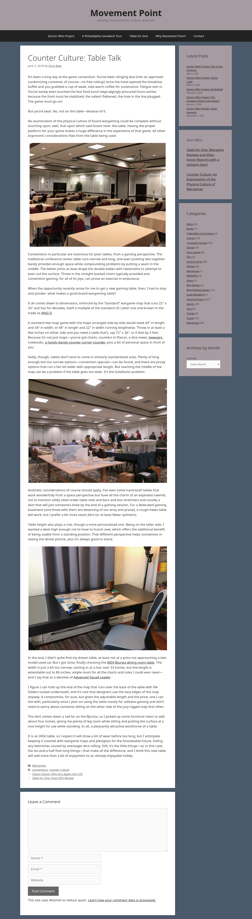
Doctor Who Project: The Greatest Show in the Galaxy (203, 99)
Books (190, 228)
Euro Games (194, 252)
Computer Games (197, 243)
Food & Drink (194, 261)
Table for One (139, 36)
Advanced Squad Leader (92, 677)
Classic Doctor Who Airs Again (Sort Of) (57, 774)
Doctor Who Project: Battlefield (205, 89)
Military (191, 266)
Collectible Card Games (200, 233)
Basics (190, 224)
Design (191, 247)
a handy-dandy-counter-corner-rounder (75, 342)
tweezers (155, 337)
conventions (40, 770)
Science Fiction (195, 299)
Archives (191, 358)
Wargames (39, 765)
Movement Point (126, 13)
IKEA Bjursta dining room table (130, 662)
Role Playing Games (198, 290)
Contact (199, 36)
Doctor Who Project (61, 36)
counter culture (59, 770)
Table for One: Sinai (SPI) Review (53, 778)
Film (189, 257)
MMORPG (192, 275)
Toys (189, 308)
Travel (190, 318)
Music (190, 280)
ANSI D (46, 313)
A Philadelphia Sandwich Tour (102, 36)
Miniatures (193, 271)
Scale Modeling (195, 294)
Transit (190, 313)
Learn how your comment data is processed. (122, 900)
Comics (191, 238)
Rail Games (193, 285)
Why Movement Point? (171, 36)
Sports (190, 304)
